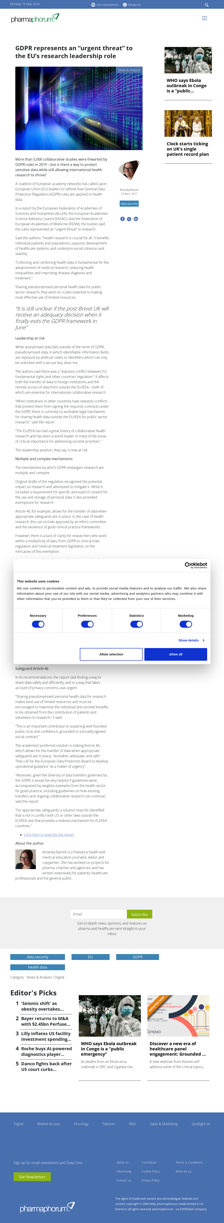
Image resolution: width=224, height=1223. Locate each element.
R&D (132, 1123)
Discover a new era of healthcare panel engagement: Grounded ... (178, 1049)
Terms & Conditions (189, 1162)
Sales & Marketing (164, 1123)
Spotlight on (201, 1123)
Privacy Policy (150, 1180)
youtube (63, 4)
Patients (108, 1123)
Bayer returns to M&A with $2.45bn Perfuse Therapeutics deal (44, 1024)
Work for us (183, 1171)
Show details (188, 640)
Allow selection (111, 654)
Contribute (149, 1162)
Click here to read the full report (49, 834)
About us (122, 1162)
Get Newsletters (107, 5)
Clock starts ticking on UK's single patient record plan (188, 149)
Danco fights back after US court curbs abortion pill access (46, 1069)
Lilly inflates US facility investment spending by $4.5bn (45, 1039)
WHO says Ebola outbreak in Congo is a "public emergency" (186, 86)
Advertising (123, 1171)
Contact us (123, 1180)
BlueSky (76, 4)
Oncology (81, 1123)
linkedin (69, 4)
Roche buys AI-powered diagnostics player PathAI (46, 1054)
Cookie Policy (151, 1171)
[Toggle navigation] (205, 18)
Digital (18, 1123)
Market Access (48, 1123)
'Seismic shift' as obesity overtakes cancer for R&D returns (46, 1009)
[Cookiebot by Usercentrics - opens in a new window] (188, 565)
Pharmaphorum (47, 1207)
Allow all (175, 654)
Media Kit (134, 5)
